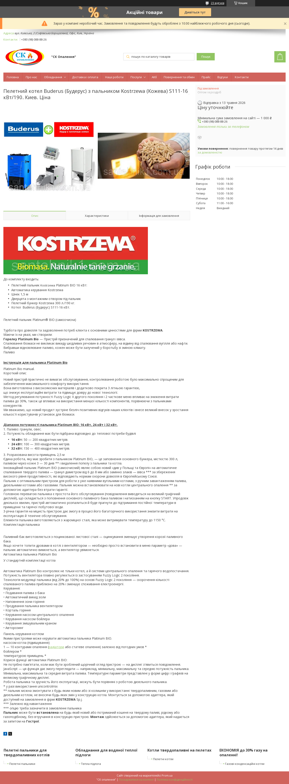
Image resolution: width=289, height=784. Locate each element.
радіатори (56, 647)
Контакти (242, 77)
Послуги (136, 77)
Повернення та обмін (179, 77)
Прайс (206, 77)
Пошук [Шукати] (205, 56)
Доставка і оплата (85, 77)
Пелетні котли (163, 759)
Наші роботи (114, 77)
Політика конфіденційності (175, 780)
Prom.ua (167, 775)
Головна (13, 77)
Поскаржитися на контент (136, 780)
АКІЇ (154, 77)
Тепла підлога (91, 764)
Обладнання (53, 77)
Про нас (31, 77)
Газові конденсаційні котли (244, 764)
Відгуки (222, 77)
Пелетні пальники (22, 764)
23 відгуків (217, 3)
